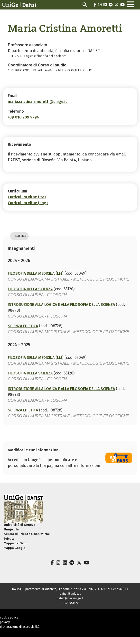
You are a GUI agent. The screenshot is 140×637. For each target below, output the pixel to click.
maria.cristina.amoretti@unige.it (37, 101)
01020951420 (70, 603)
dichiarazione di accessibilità (19, 626)
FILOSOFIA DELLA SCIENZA (30, 289)
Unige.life (11, 529)
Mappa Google (15, 548)
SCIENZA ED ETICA (23, 326)
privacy (5, 622)
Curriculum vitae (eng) (28, 202)
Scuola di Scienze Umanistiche (27, 534)
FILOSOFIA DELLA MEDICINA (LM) (36, 273)
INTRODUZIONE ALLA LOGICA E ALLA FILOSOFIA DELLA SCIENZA (61, 304)
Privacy (9, 538)
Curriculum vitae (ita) (27, 197)
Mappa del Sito (15, 543)
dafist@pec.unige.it (70, 598)
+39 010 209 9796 (23, 117)
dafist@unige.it (70, 593)
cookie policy (9, 617)
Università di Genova (19, 525)
